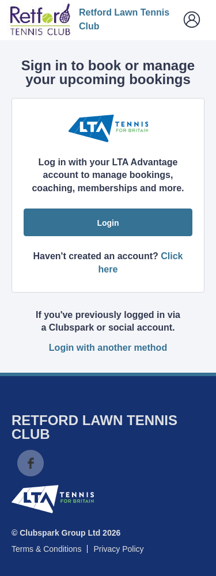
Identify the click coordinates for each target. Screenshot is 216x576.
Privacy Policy (118, 549)
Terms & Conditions (46, 549)
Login (108, 223)
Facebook (30, 463)
